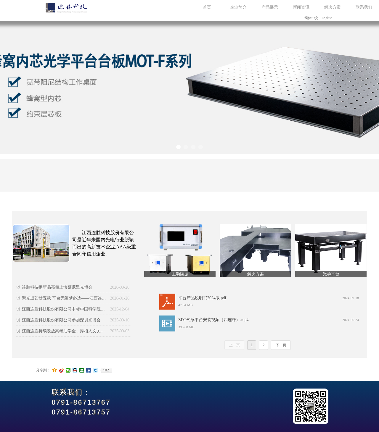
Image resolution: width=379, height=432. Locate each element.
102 (106, 370)
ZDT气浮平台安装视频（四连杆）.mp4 (213, 320)
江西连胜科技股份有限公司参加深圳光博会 (61, 320)
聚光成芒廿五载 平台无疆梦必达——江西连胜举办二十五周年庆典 (64, 298)
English (327, 18)
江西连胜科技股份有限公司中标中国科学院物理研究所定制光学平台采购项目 (64, 309)
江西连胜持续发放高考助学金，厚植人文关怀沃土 (64, 331)
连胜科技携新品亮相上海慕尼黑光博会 (57, 287)
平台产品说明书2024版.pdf (202, 298)
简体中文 (311, 18)
